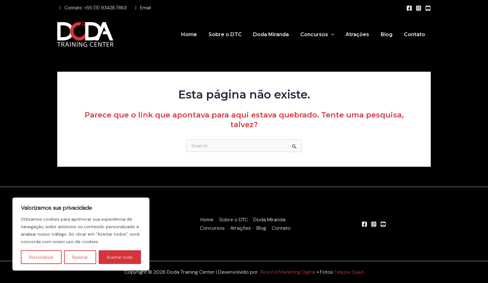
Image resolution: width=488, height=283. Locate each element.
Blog (389, 34)
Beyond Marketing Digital (288, 272)
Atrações (361, 34)
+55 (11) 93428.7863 (105, 8)
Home (198, 34)
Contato (415, 34)
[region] (80, 234)
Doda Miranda (277, 34)
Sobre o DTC (233, 34)
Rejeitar (80, 257)
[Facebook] (409, 8)
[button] (336, 34)
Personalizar (41, 257)
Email (145, 8)
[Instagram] (418, 8)
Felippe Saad (349, 272)
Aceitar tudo (120, 257)
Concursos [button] (322, 34)
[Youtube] (428, 8)
